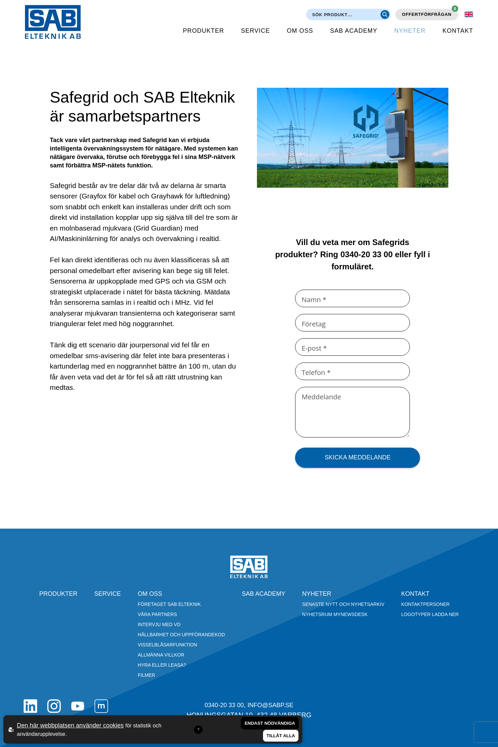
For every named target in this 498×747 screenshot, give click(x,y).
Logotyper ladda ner (429, 614)
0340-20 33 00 (224, 705)
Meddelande (321, 396)
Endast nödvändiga (269, 723)
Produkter (203, 30)
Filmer (146, 675)
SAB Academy (353, 30)
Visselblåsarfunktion (167, 644)
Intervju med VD (159, 624)
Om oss (300, 30)
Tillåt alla (280, 735)
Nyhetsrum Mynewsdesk (335, 614)
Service (255, 30)
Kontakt (458, 30)
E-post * (314, 348)
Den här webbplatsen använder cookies (70, 725)
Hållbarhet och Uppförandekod (181, 634)
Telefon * (316, 372)
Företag (313, 323)
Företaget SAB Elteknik (169, 604)
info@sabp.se (270, 705)
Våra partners (157, 614)
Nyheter (410, 30)
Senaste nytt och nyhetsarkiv (343, 604)
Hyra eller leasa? (162, 665)
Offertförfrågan (430, 13)
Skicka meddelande (358, 457)
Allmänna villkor (161, 655)
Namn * (314, 299)
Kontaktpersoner (425, 604)
